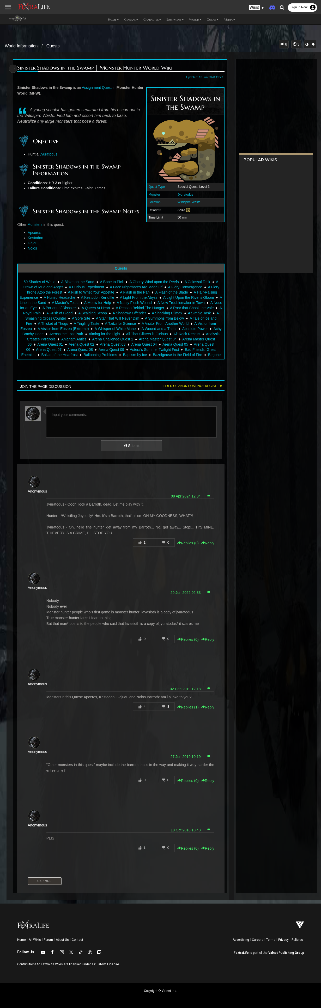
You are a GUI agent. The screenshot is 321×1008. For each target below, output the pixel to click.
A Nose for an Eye (52, 308)
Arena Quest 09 (116, 349)
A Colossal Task (197, 282)
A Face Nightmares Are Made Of (136, 287)
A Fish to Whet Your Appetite (91, 292)
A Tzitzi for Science (142, 323)
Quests (53, 46)
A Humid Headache (69, 297)
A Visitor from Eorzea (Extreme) (85, 329)
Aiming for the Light (133, 334)
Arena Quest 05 (192, 344)
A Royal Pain (61, 313)
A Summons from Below (190, 318)
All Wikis (35, 940)
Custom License (106, 964)
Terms (270, 940)
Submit (131, 446)
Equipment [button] (175, 19)
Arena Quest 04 (160, 344)
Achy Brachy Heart (57, 334)
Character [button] (152, 19)
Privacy (283, 940)
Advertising (241, 940)
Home (21, 940)
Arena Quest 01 (67, 344)
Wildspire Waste (187, 202)
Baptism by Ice (135, 355)
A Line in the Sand (54, 303)
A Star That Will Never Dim (144, 318)
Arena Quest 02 (98, 344)
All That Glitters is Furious (175, 334)
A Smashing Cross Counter (71, 318)
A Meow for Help (120, 303)
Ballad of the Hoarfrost (59, 355)
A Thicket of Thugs (75, 323)
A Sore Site (107, 318)
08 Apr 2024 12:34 (184, 496)
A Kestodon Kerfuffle (107, 297)
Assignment (92, 87)
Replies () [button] (186, 543)
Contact (77, 940)
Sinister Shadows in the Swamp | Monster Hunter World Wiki (95, 68)
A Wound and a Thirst (180, 329)
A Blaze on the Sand (77, 282)
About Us (62, 940)
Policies (297, 940)
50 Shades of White (39, 282)
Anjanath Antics (101, 339)
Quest (107, 87)
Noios (33, 248)
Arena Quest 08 (85, 349)
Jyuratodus (184, 194)
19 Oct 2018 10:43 (184, 830)
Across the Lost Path (95, 334)
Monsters (35, 224)
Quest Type (155, 187)
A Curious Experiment (86, 287)
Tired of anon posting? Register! (191, 386)
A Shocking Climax (198, 313)
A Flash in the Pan (134, 292)
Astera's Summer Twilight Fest (159, 349)
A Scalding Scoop (123, 313)
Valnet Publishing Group (286, 953)
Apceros (35, 233)
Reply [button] (206, 543)
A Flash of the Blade (171, 292)
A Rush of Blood (90, 313)
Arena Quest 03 (129, 344)
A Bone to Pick (112, 282)
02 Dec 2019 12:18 (183, 689)
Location (153, 202)
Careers (257, 940)
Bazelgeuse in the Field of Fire (177, 355)
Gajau (33, 243)
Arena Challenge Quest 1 (140, 339)
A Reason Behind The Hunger (170, 308)
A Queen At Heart (126, 308)
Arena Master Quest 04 (185, 339)
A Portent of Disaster (89, 308)
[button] (256, 7)
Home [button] (113, 19)
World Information (21, 46)
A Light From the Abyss (148, 297)
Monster (153, 194)
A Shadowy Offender (160, 313)
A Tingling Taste (108, 323)
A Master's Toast (88, 303)
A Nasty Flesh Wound (157, 303)
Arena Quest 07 (54, 349)
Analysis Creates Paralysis (61, 339)
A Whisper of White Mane (137, 329)
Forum (48, 940)
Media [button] (229, 19)
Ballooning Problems (100, 355)
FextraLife (241, 953)
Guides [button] (213, 19)
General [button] (131, 19)
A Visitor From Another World (186, 323)
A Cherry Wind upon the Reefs (154, 282)
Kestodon (36, 238)
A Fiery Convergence (185, 287)
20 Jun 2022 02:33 (184, 592)
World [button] (195, 19)
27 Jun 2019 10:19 (184, 757)
